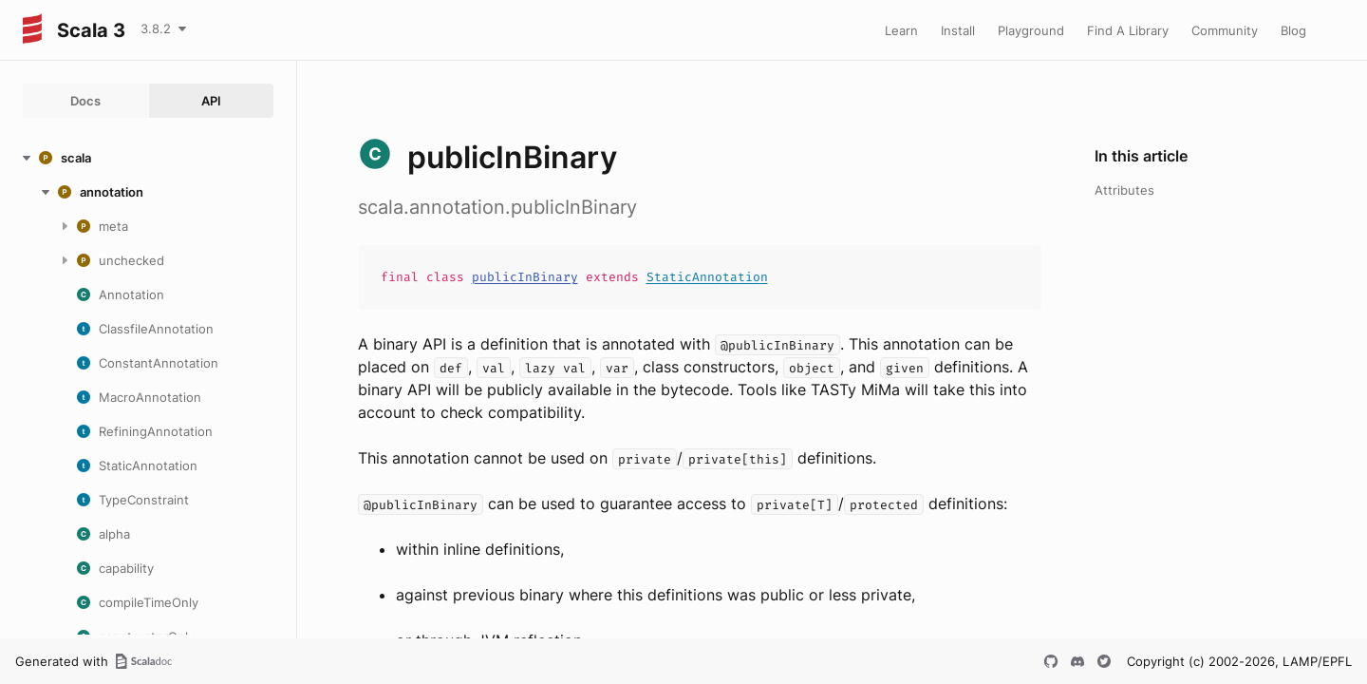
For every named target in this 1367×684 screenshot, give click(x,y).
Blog (1293, 30)
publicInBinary (525, 277)
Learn (901, 30)
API (211, 100)
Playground (1031, 30)
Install (958, 30)
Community (1224, 30)
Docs (85, 100)
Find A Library (1128, 30)
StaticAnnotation (707, 277)
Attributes (1124, 190)
